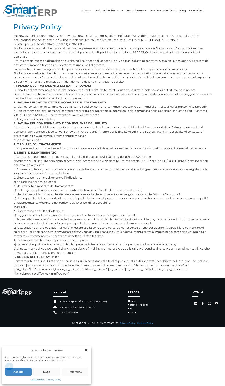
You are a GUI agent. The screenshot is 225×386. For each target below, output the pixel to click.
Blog (130, 308)
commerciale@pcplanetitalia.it (78, 306)
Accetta (18, 371)
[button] (86, 350)
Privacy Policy (53, 379)
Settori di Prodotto (138, 305)
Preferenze (75, 371)
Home (131, 301)
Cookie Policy (37, 379)
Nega (46, 371)
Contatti (59, 292)
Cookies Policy (145, 323)
